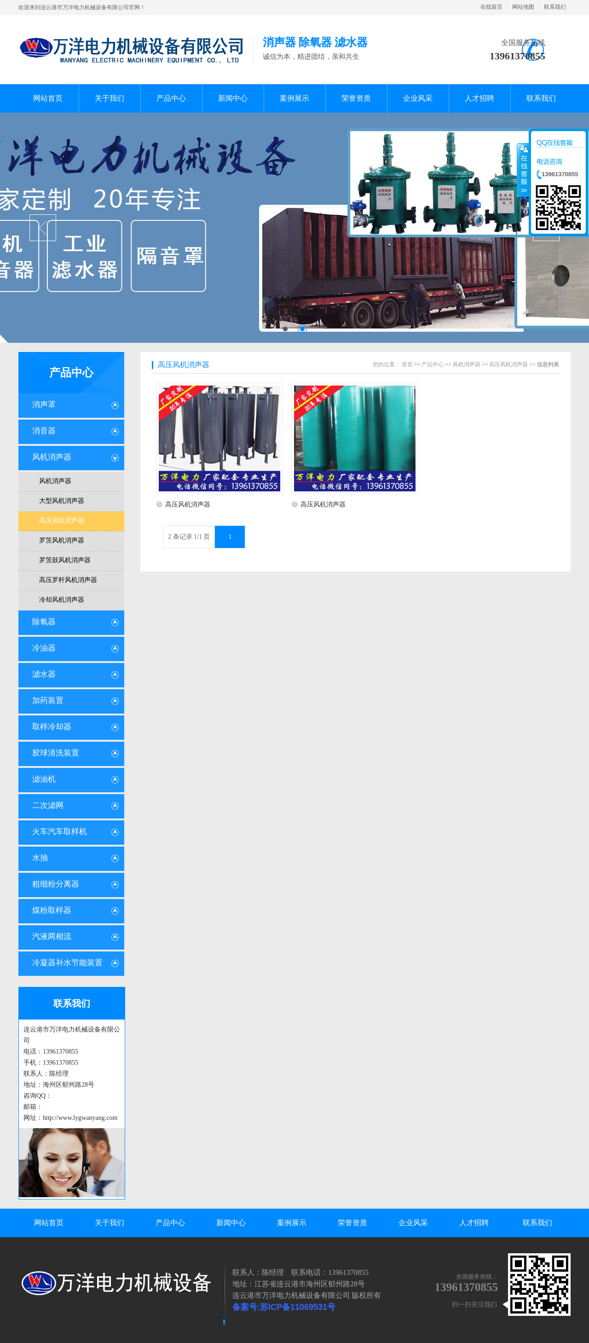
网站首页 (49, 1223)
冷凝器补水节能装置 (67, 962)
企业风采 (413, 1223)
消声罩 (44, 404)
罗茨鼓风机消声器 (65, 560)
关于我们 (109, 1223)
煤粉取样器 (51, 910)
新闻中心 (231, 1223)
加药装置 (48, 700)
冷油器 (44, 648)
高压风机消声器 (61, 520)
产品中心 (71, 373)
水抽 (40, 857)
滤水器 (44, 674)
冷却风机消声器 (61, 599)
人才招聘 (474, 1223)
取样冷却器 (51, 726)
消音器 (44, 431)
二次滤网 (48, 805)
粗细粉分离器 (55, 884)
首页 (407, 364)
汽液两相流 (51, 936)
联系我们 (555, 7)
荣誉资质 (352, 1223)
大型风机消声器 (61, 500)
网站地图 (523, 7)
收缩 (523, 170)
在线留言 (491, 7)
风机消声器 (51, 457)
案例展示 (291, 1223)
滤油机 (44, 779)
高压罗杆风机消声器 (68, 579)
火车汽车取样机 (59, 831)
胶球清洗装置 (55, 753)
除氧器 (44, 621)
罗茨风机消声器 (61, 540)
